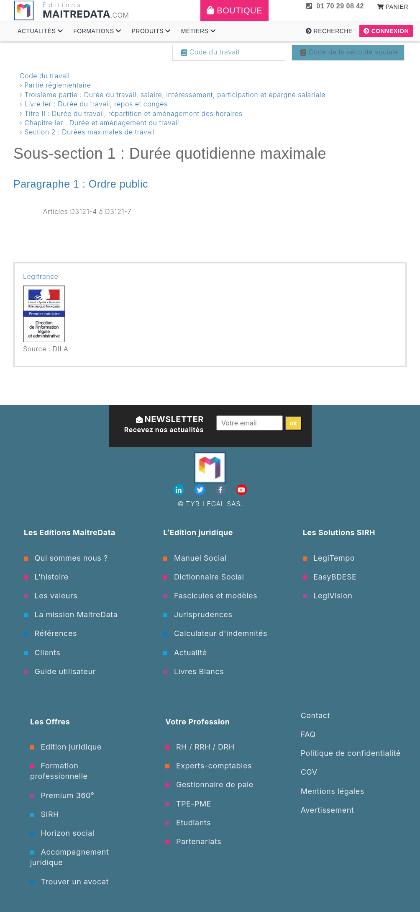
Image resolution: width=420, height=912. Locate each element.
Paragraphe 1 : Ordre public (80, 184)
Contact (315, 715)
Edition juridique (66, 746)
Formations (97, 31)
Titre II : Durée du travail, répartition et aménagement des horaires (133, 113)
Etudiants (188, 822)
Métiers (198, 31)
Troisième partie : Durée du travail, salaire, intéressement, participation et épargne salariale (174, 94)
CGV (309, 772)
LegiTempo (329, 558)
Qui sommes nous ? (66, 558)
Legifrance (40, 276)
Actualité (185, 652)
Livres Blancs (193, 671)
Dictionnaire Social (203, 576)
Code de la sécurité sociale (349, 52)
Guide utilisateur (60, 671)
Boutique (234, 10)
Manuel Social (194, 558)
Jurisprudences (197, 614)
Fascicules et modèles (210, 595)
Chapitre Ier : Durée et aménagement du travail (101, 123)
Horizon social (62, 833)
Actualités (40, 31)
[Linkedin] (180, 490)
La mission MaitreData (71, 614)
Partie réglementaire (57, 85)
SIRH (44, 814)
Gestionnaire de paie (209, 784)
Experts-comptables (208, 765)
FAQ (308, 734)
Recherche (329, 31)
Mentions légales (332, 791)
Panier (392, 6)
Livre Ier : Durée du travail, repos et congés (95, 104)
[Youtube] (241, 490)
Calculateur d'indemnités (215, 633)
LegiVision (328, 595)
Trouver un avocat (69, 881)
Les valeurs (50, 595)
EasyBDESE (330, 576)
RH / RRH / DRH (199, 746)
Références (50, 633)
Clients (42, 652)
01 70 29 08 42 (335, 6)
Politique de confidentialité (351, 753)
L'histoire (46, 576)
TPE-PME (188, 803)
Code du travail (210, 52)
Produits (150, 31)
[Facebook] (221, 490)
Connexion (386, 31)
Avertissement (327, 810)
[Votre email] (249, 422)
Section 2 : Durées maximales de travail (89, 132)
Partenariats (193, 841)
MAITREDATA (76, 14)
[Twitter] (201, 490)
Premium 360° (62, 795)
